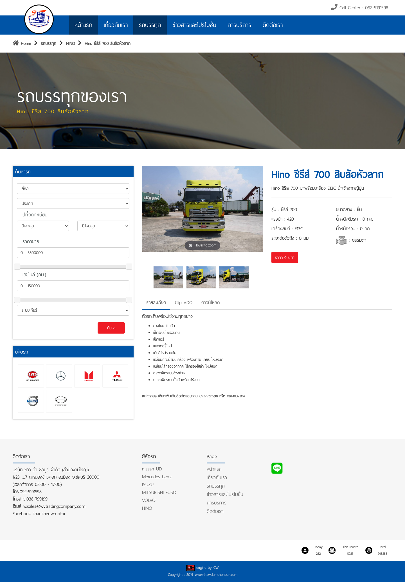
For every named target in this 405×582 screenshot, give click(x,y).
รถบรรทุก (150, 25)
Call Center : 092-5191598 (359, 7)
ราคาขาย (30, 241)
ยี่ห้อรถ (21, 352)
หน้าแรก (83, 25)
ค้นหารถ (23, 171)
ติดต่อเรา (273, 25)
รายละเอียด (156, 302)
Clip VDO (183, 302)
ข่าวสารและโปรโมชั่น (194, 25)
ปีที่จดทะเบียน (35, 214)
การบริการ (239, 25)
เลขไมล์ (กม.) (34, 274)
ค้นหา (111, 328)
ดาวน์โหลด (210, 302)
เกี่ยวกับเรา (116, 25)
